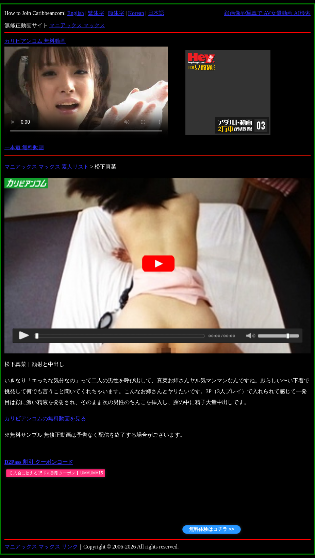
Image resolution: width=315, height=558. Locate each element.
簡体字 (116, 13)
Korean (136, 13)
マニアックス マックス (77, 25)
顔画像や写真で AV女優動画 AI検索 (267, 13)
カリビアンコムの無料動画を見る (45, 418)
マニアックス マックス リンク (41, 547)
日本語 (156, 13)
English (75, 13)
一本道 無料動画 (24, 147)
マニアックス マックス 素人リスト (46, 167)
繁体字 (96, 13)
